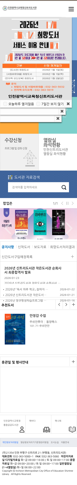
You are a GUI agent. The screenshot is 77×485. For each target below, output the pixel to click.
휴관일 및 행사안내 (15, 362)
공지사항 (8, 247)
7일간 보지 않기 (52, 104)
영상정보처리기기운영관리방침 (35, 442)
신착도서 (24, 247)
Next (68, 228)
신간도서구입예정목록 (17, 256)
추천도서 (7, 305)
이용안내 (65, 442)
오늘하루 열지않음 (21, 104)
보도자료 (40, 247)
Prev (6, 228)
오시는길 (55, 442)
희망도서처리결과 (62, 247)
